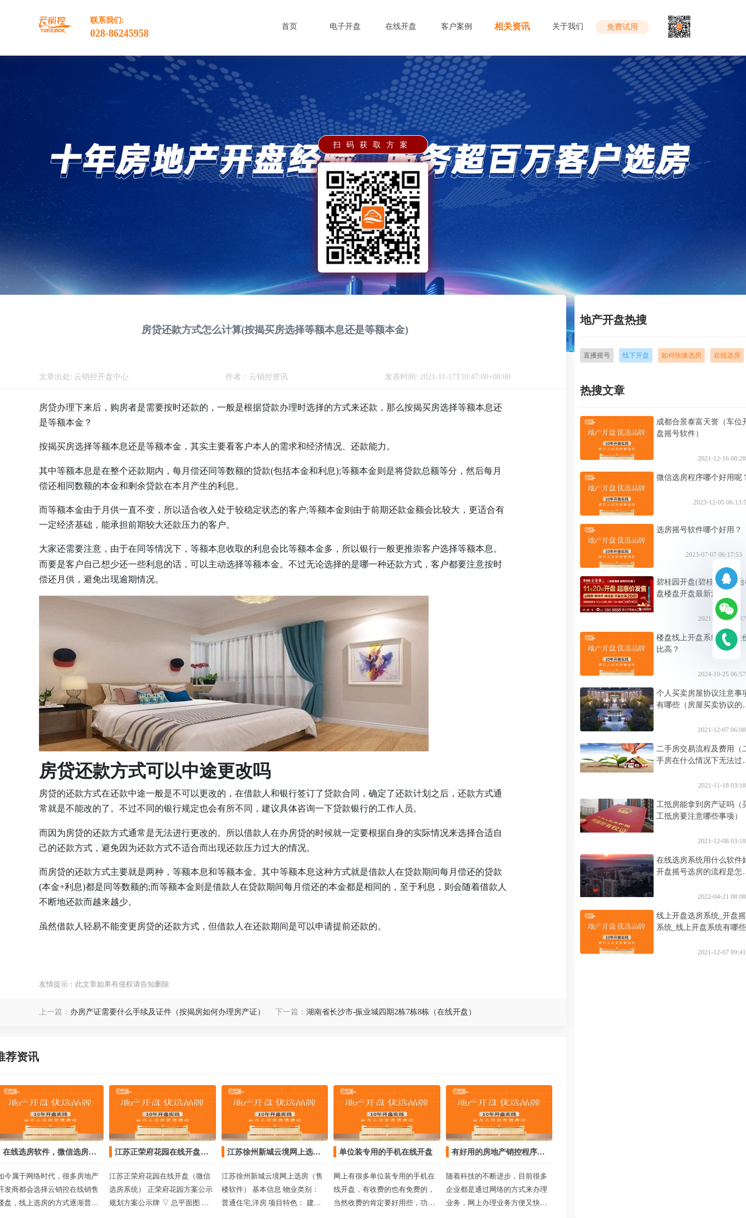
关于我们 (567, 26)
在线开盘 (400, 26)
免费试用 (622, 27)
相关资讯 (512, 26)
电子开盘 (345, 26)
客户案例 (456, 26)
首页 (289, 26)
